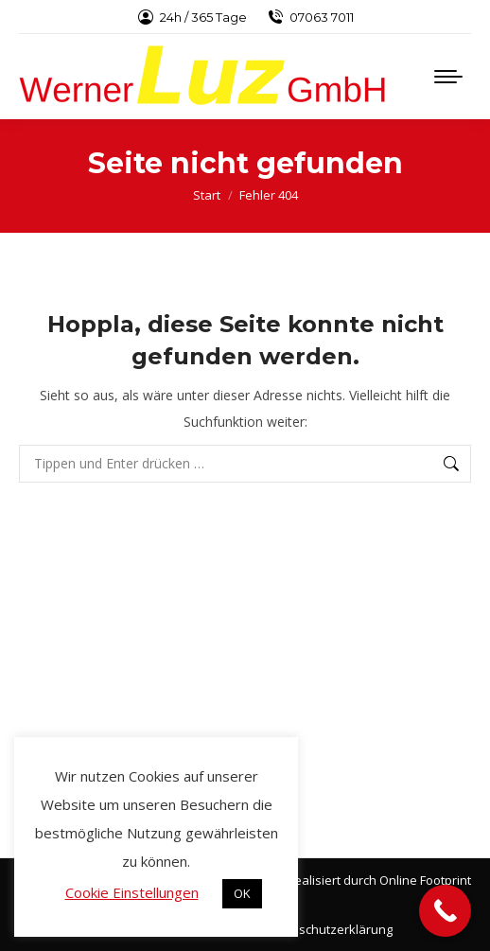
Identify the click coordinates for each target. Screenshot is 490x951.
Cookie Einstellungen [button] (132, 892)
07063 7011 (310, 17)
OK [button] (242, 893)
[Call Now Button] (445, 911)
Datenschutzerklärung (328, 929)
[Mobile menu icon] (448, 77)
